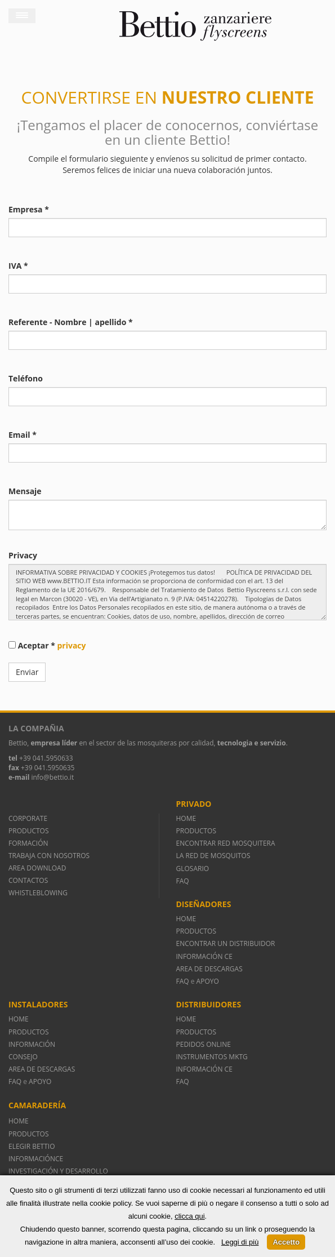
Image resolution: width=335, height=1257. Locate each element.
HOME (186, 818)
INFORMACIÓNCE (35, 1158)
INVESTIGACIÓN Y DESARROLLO (58, 1171)
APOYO (207, 981)
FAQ (182, 881)
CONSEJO (23, 1056)
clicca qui (189, 1216)
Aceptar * (47, 645)
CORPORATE (27, 818)
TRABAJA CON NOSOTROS (49, 855)
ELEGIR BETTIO (31, 1146)
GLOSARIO (192, 868)
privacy (71, 645)
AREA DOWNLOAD (37, 868)
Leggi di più (240, 1242)
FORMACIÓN (28, 843)
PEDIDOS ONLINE (203, 1044)
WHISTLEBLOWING (38, 893)
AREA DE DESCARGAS (209, 969)
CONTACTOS (28, 880)
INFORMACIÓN (33, 1044)
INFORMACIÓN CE (204, 956)
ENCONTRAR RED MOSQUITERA (225, 843)
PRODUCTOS (28, 831)
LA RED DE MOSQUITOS (213, 855)
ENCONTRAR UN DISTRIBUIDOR (225, 943)
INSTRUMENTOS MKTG (212, 1056)
